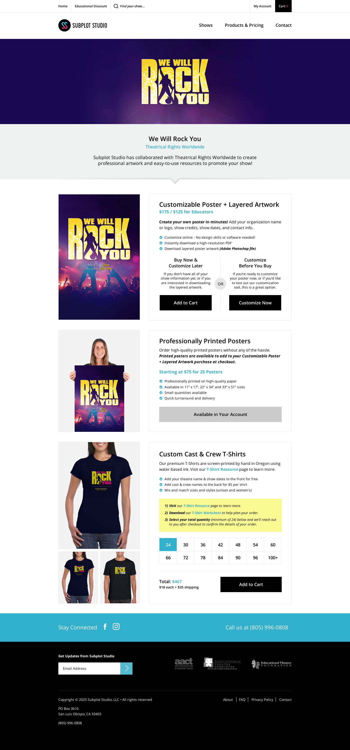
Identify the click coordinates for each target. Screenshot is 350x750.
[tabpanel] (99, 495)
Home (62, 6)
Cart (283, 6)
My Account (262, 6)
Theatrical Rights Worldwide (175, 147)
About (228, 699)
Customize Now (255, 303)
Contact (285, 699)
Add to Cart (186, 303)
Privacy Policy (262, 699)
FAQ (242, 699)
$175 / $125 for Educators (186, 212)
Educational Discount (91, 6)
